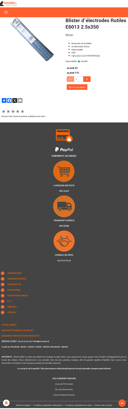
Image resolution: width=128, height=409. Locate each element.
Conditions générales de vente (78, 405)
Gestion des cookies (103, 405)
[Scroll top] (122, 403)
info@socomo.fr (41, 341)
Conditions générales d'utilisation (47, 405)
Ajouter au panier (77, 87)
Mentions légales (23, 405)
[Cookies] (6, 403)
